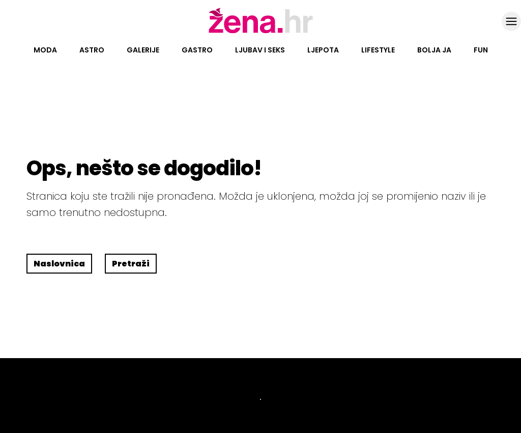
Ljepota (323, 50)
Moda (45, 50)
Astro (91, 50)
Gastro (197, 50)
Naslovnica (59, 263)
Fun (481, 50)
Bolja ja (434, 50)
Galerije (143, 50)
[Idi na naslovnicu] (261, 32)
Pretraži (131, 263)
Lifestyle (378, 50)
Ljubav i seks (260, 50)
